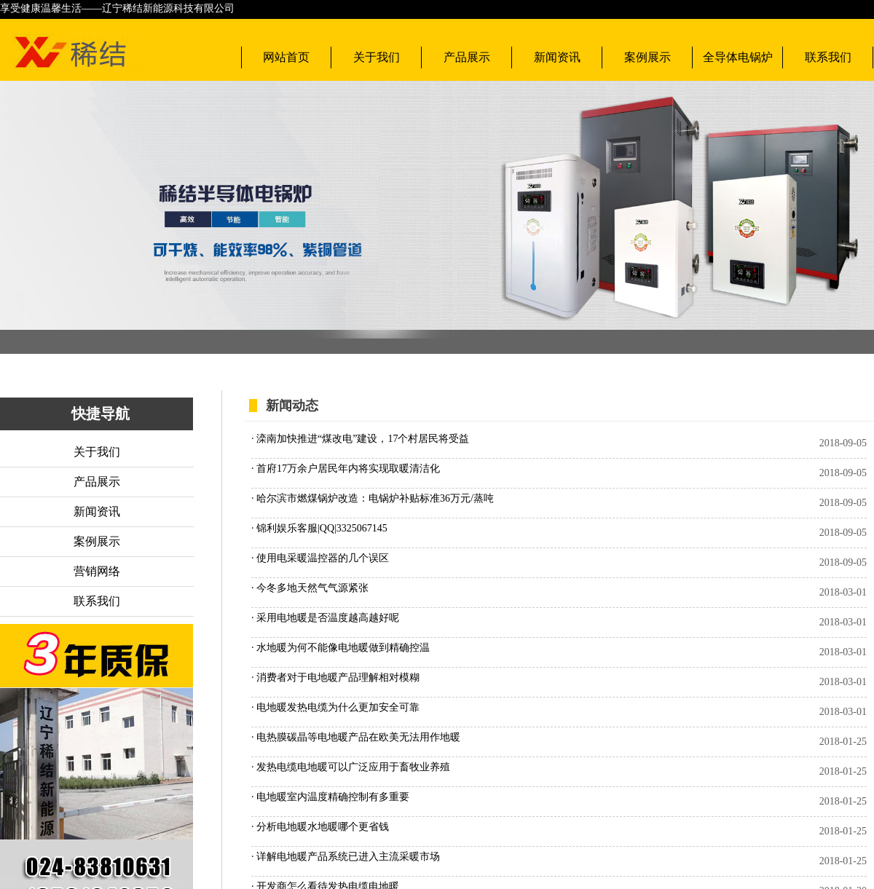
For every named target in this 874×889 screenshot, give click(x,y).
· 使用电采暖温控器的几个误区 (320, 558)
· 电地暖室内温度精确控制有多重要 (330, 796)
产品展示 (467, 57)
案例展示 (647, 57)
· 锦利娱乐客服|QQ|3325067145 (319, 528)
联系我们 (828, 57)
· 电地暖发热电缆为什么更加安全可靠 (335, 707)
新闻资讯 (557, 57)
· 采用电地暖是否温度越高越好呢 (325, 617)
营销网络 (97, 571)
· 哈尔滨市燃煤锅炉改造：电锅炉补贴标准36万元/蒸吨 (372, 498)
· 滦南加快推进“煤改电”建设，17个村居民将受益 (360, 438)
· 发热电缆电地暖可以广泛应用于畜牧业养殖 (350, 767)
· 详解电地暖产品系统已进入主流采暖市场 (345, 856)
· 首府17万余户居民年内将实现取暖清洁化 (345, 468)
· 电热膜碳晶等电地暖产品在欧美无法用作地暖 (355, 737)
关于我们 (376, 57)
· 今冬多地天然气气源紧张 (310, 587)
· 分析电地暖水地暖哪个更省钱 (320, 826)
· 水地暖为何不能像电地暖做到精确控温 (340, 647)
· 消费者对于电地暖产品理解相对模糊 (335, 677)
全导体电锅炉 (738, 57)
